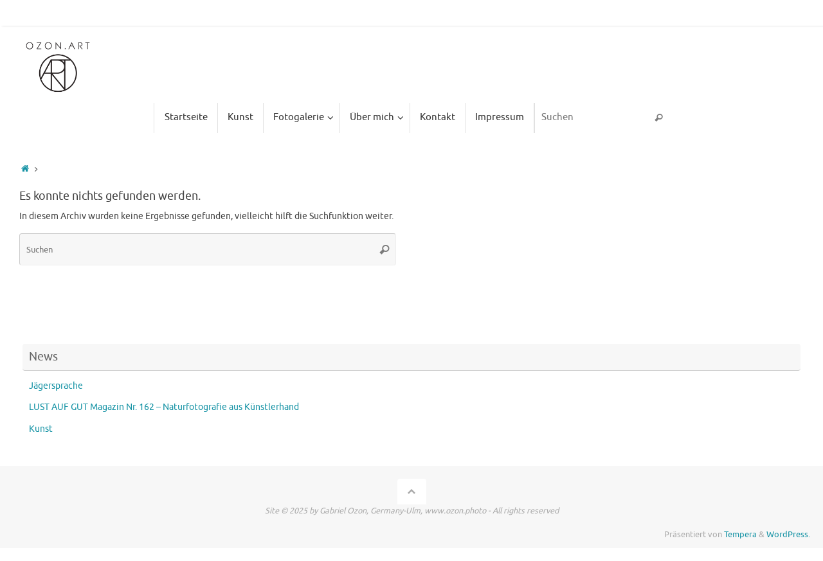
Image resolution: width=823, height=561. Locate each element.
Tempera (740, 535)
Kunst (41, 428)
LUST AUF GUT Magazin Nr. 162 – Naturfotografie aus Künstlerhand (164, 407)
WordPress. (788, 535)
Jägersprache (56, 385)
